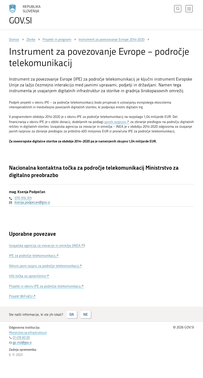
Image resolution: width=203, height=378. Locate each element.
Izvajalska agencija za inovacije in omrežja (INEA (44, 246)
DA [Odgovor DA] (71, 314)
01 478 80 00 (21, 338)
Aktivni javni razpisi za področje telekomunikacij (44, 266)
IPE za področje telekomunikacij (32, 256)
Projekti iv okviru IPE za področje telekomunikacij (45, 286)
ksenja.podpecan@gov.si (32, 202)
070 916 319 (23, 198)
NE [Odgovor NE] (85, 314)
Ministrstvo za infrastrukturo (28, 333)
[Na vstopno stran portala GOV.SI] (31, 14)
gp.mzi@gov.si (22, 343)
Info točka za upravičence (27, 276)
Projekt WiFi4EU (20, 296)
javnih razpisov (115, 122)
